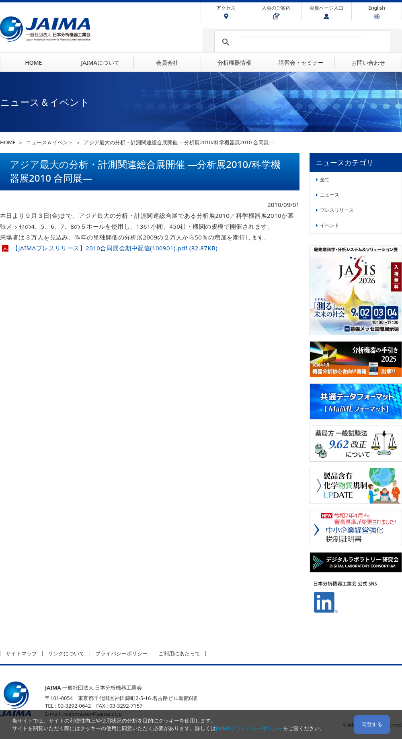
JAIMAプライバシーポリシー (249, 728)
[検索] (301, 42)
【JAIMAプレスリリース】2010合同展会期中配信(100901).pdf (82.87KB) (114, 248)
